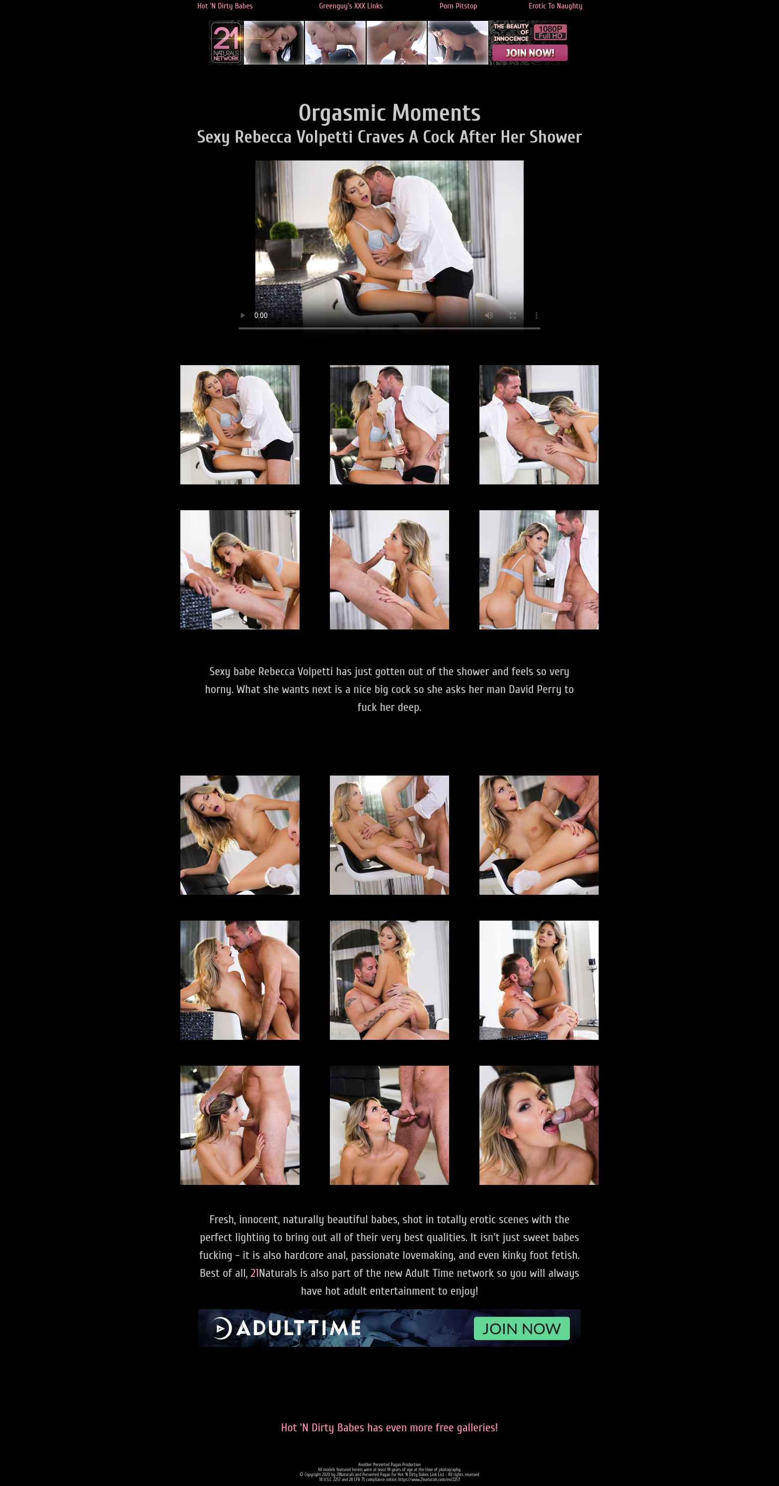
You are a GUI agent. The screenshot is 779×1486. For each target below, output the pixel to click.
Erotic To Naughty (555, 5)
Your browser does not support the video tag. (389, 249)
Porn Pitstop (458, 5)
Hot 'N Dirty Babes (224, 5)
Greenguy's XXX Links (351, 5)
